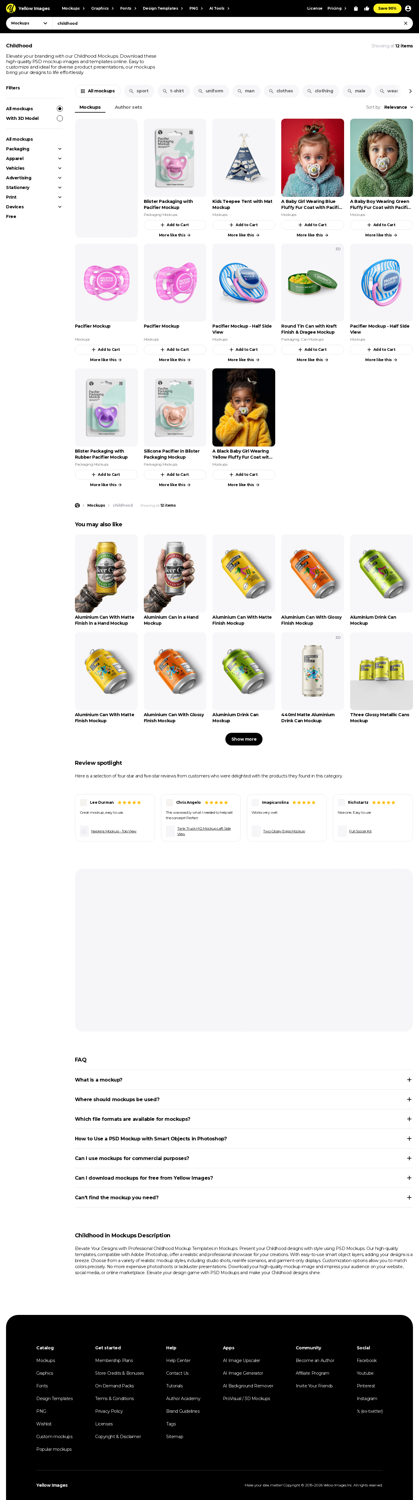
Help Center (178, 1360)
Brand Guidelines (183, 1411)
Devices (15, 207)
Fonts (42, 1386)
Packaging (17, 149)
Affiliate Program (312, 1373)
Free (11, 216)
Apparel (14, 158)
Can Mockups (312, 339)
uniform (210, 91)
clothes (281, 91)
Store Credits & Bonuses (119, 1373)
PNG (41, 1411)
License (315, 8)
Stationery (17, 187)
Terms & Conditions (114, 1398)
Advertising (18, 178)
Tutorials (174, 1386)
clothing (320, 91)
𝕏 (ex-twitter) (370, 1411)
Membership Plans (114, 1360)
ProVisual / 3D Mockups (246, 1398)
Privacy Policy (109, 1411)
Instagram (367, 1398)
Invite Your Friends (314, 1386)
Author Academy (183, 1398)
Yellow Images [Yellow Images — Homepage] (52, 1485)
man (246, 91)
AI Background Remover (248, 1386)
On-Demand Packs (114, 1386)
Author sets (128, 107)
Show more (243, 739)
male (356, 91)
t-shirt (173, 91)
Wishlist (44, 1424)
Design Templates (54, 1398)
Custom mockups (54, 1436)
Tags (171, 1424)
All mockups (34, 109)
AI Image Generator (243, 1373)
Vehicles (15, 168)
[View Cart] (356, 8)
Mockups (90, 107)
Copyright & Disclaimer (118, 1436)
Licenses (104, 1424)
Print (11, 197)
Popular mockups (54, 1449)
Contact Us (177, 1373)
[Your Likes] (367, 8)
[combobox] (233, 23)
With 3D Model (34, 118)
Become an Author (315, 1360)
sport (138, 91)
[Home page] (77, 505)
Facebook (367, 1360)
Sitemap (174, 1436)
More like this (175, 235)
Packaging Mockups (160, 214)
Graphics (44, 1373)
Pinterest (366, 1386)
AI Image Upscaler (241, 1360)
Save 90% (387, 8)
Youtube (365, 1373)
